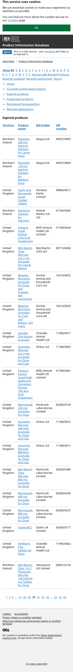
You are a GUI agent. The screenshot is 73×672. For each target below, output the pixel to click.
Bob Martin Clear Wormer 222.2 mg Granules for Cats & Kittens (25, 258)
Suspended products (20, 99)
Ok (36, 28)
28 (24, 597)
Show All (8, 70)
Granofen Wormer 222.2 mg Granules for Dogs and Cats (24, 355)
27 (20, 597)
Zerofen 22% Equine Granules (25, 336)
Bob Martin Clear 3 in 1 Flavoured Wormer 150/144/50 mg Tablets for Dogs (25, 575)
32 (42, 597)
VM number (61, 127)
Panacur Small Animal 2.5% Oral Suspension (25, 234)
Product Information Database (26, 45)
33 (47, 597)
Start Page (8, 61)
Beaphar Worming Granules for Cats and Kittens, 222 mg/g (25, 316)
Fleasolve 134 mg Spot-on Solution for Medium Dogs (24, 173)
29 (29, 597)
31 (38, 597)
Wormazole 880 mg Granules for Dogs (25, 515)
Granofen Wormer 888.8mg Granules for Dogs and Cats (24, 454)
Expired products (18, 94)
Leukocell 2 (25, 527)
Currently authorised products (26, 89)
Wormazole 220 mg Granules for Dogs (25, 410)
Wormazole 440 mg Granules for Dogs (25, 498)
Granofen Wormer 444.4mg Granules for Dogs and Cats (24, 430)
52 (55, 597)
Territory (8, 125)
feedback (50, 51)
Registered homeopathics (23, 104)
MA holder (43, 125)
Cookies (13, 20)
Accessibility (21, 614)
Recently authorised (39, 79)
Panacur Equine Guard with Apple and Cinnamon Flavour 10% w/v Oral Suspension (25, 384)
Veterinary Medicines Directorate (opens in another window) (32, 622)
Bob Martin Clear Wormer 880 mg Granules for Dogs (25, 478)
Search (57, 79)
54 (64, 597)
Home (11, 84)
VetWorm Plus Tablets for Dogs (25, 549)
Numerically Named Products (50, 74)
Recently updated (14, 79)
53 (60, 597)
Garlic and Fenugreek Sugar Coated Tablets (25, 196)
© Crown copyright (36, 663)
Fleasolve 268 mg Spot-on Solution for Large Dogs (24, 147)
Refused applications (20, 109)
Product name (23, 127)
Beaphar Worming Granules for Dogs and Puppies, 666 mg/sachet (25, 287)
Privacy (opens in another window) (22, 617)
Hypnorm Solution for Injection (24, 216)
